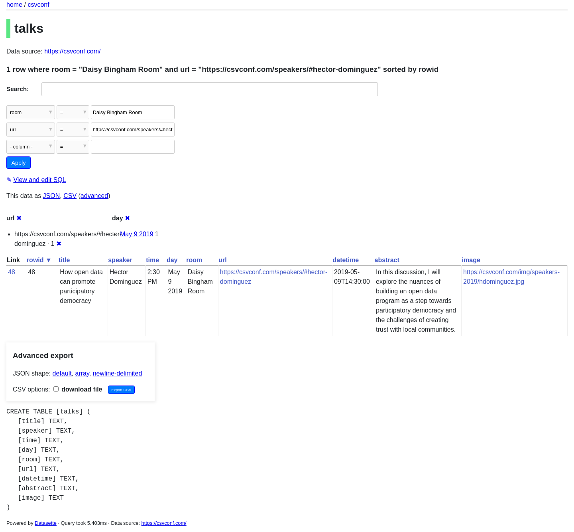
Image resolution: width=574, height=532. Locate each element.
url (222, 260)
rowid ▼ (39, 260)
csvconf (38, 4)
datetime (345, 260)
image (471, 260)
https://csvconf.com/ (72, 51)
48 (11, 272)
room (194, 260)
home (14, 4)
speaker (120, 260)
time (152, 260)
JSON (51, 195)
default (62, 373)
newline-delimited (117, 373)
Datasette (46, 523)
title (64, 260)
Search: (17, 88)
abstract (387, 260)
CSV (70, 195)
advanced (94, 195)
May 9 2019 (136, 234)
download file (77, 389)
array (82, 373)
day (172, 260)
